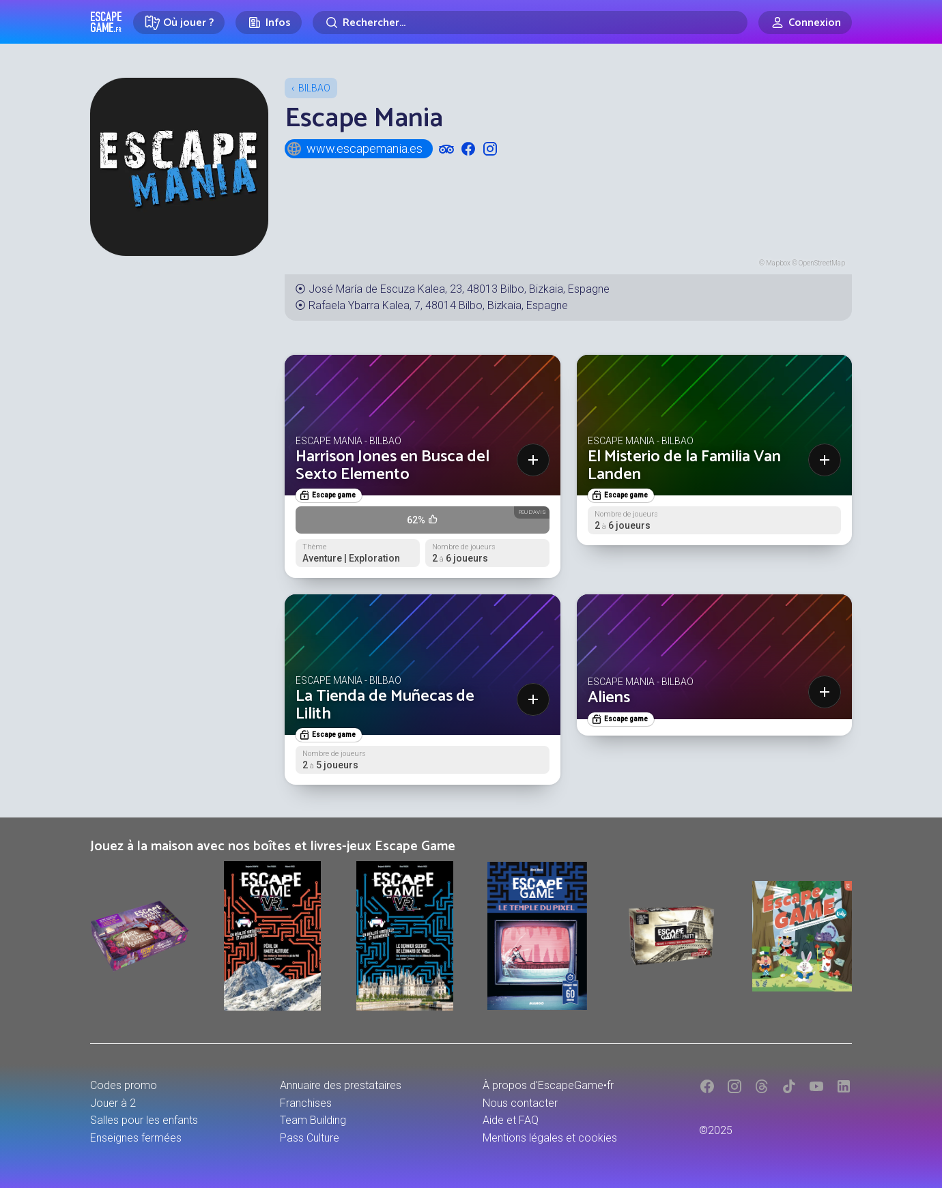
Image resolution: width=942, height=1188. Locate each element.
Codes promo (123, 1085)
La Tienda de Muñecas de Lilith (385, 705)
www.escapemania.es (354, 149)
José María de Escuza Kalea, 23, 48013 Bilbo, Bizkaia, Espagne (459, 288)
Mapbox (778, 263)
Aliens (609, 697)
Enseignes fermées (136, 1137)
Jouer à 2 (113, 1103)
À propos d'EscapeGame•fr (548, 1085)
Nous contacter (520, 1103)
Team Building (313, 1120)
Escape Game (106, 22)
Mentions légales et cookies (550, 1137)
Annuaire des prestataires (340, 1085)
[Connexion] (805, 22)
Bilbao (314, 88)
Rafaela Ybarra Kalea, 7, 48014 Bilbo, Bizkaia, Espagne (438, 305)
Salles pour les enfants (144, 1120)
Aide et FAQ (511, 1120)
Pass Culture (309, 1137)
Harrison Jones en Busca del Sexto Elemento (392, 466)
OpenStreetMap (822, 263)
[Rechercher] (530, 22)
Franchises (306, 1103)
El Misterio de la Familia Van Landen (684, 466)
